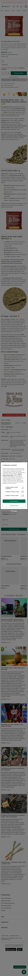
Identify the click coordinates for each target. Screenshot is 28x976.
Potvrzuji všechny (14, 501)
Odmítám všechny (14, 505)
